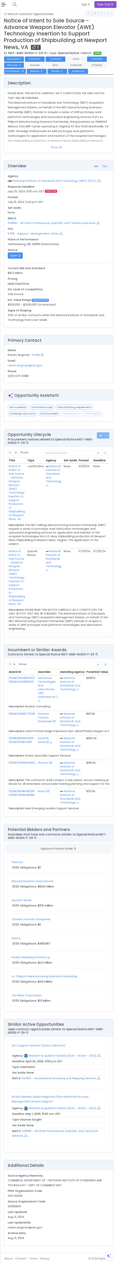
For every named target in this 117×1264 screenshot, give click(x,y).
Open (15, 255)
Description (14, 58)
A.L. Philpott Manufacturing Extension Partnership (45, 976)
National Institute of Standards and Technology (54, 473)
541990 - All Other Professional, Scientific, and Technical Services (52, 223)
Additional (78, 71)
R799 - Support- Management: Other (33, 233)
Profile (38, 355)
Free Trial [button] (105, 4)
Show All (56, 147)
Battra (42, 791)
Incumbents (15, 71)
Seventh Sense (43, 740)
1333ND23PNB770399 (22, 714)
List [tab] (96, 166)
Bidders (36, 71)
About (9, 1258)
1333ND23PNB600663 (22, 763)
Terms (33, 1258)
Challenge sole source (22, 413)
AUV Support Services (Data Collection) (38, 1045)
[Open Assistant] (108, 1255)
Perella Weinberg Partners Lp (31, 957)
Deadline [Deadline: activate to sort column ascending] (99, 460)
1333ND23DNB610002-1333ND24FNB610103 (22, 680)
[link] (105, 665)
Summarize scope (41, 407)
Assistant (96, 58)
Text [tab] (105, 166)
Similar (57, 71)
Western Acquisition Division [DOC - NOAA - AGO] (62, 1056)
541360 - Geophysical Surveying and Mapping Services (59, 1078)
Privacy (45, 1258)
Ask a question (17, 407)
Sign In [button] (85, 4)
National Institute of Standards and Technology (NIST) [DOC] (54, 181)
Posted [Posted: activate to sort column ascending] (84, 460)
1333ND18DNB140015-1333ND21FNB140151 (22, 740)
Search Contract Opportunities (29, 14)
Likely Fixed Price (18, 283)
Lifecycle (14, 65)
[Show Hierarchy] (99, 180)
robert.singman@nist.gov (25, 365)
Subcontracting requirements (74, 407)
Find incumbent (49, 413)
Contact (21, 1258)
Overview (35, 58)
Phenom (43, 763)
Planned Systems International (32, 881)
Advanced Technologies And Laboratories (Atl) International (47, 687)
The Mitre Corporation (27, 995)
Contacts (55, 58)
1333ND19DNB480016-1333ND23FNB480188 (22, 793)
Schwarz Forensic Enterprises (45, 717)
